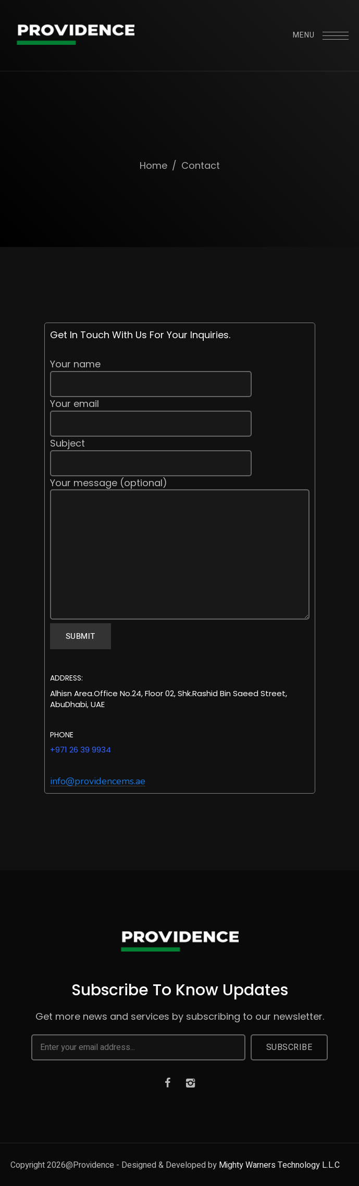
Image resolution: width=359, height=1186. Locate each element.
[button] (97, 781)
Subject (180, 456)
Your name (180, 377)
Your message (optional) (180, 550)
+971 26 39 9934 (80, 749)
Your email (180, 417)
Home (153, 165)
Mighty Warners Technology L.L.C (279, 1165)
